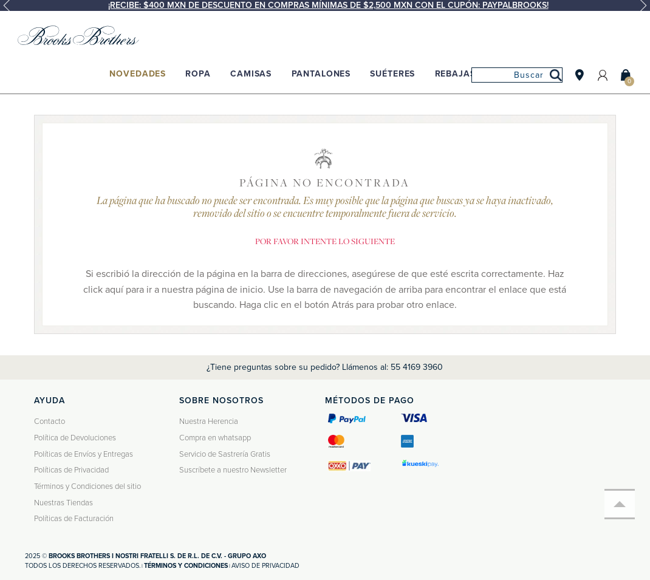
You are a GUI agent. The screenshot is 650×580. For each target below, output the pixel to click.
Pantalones (321, 74)
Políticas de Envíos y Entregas (83, 454)
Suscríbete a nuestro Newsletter (233, 470)
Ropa (197, 74)
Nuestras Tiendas (63, 503)
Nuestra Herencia (208, 421)
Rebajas (455, 74)
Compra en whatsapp (215, 438)
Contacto (49, 421)
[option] (325, 5)
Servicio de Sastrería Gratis (224, 454)
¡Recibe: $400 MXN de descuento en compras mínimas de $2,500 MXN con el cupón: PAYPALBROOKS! (328, 5)
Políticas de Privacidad (71, 470)
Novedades (137, 74)
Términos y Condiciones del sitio (87, 486)
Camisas (251, 74)
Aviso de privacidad (265, 566)
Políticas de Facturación (74, 519)
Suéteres (392, 74)
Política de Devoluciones (75, 438)
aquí (114, 290)
